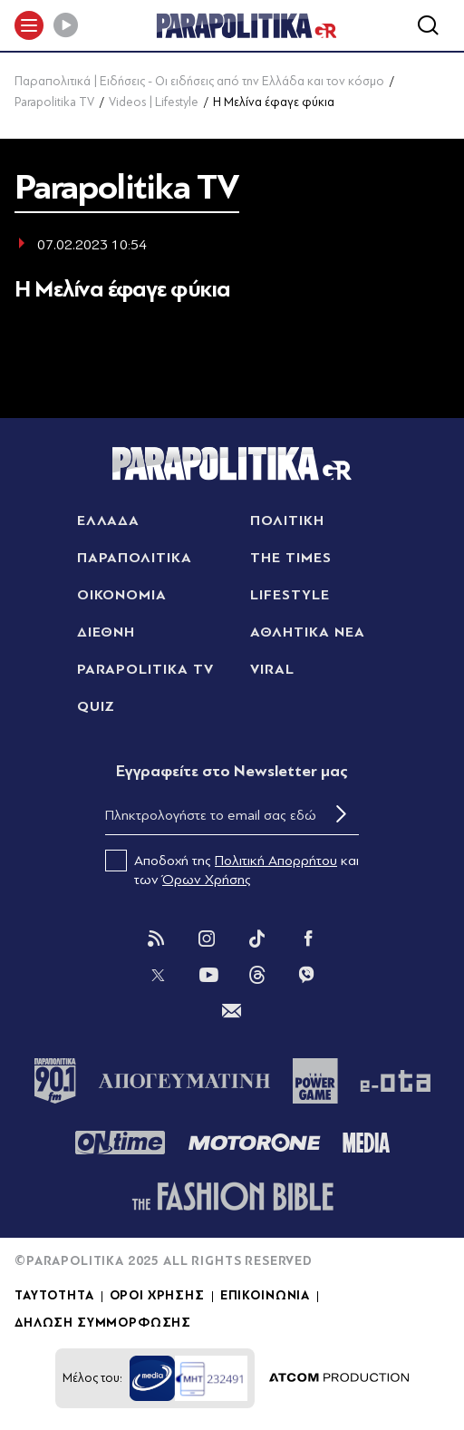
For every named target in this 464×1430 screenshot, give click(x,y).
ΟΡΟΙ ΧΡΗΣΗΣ (157, 1296)
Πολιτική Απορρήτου (276, 860)
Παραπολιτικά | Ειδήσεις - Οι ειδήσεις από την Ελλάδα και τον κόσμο (199, 81)
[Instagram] (207, 938)
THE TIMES (291, 558)
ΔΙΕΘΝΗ (106, 632)
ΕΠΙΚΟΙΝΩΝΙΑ (265, 1296)
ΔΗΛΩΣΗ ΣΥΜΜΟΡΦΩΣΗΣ (102, 1323)
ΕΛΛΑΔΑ (108, 520)
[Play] (65, 25)
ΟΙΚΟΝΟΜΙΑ (122, 595)
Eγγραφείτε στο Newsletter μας (232, 771)
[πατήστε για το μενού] (29, 25)
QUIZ (96, 706)
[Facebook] (308, 938)
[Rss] (156, 938)
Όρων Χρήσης (206, 879)
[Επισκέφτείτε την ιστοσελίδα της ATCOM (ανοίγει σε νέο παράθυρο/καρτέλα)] (339, 1378)
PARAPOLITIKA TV (145, 669)
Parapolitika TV (54, 102)
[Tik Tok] (257, 938)
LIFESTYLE (290, 595)
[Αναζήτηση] (428, 25)
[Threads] (257, 974)
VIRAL (272, 669)
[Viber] (306, 975)
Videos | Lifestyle (153, 102)
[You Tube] (208, 975)
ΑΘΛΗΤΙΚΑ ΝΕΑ (307, 632)
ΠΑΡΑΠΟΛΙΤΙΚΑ (135, 558)
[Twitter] (158, 975)
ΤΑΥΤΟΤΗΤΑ (54, 1296)
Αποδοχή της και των (232, 869)
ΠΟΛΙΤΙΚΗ (287, 520)
